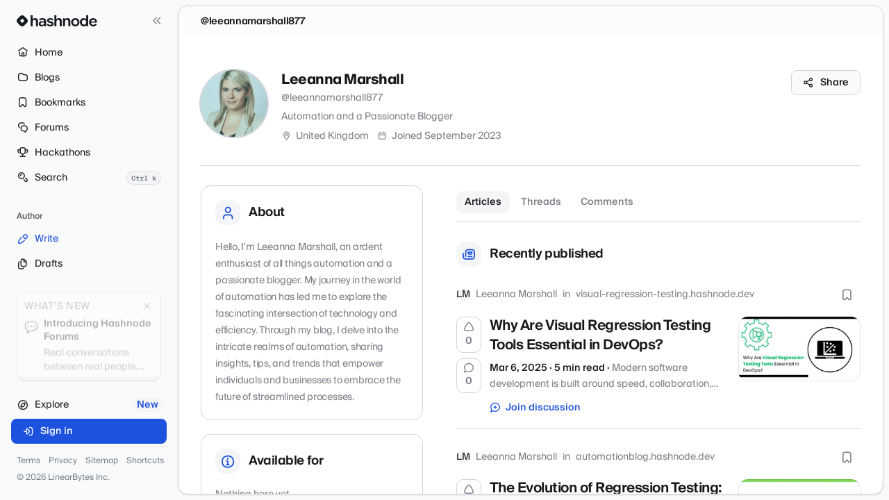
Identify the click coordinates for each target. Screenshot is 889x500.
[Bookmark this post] (847, 294)
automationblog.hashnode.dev (645, 457)
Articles (483, 202)
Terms (28, 461)
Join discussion (535, 408)
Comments (607, 202)
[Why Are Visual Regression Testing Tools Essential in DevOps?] (799, 349)
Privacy (63, 461)
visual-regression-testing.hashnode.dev (665, 294)
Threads (541, 202)
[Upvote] (468, 335)
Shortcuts (145, 461)
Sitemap (101, 461)
